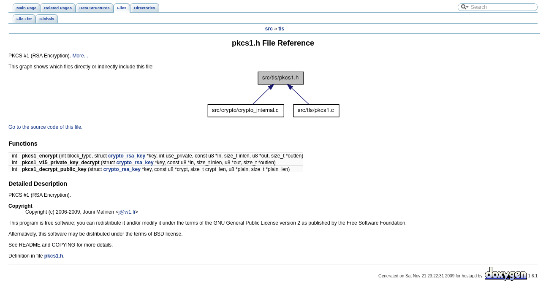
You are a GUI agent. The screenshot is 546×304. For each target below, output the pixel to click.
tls (281, 29)
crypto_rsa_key (126, 156)
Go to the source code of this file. (45, 127)
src (269, 29)
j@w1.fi (126, 212)
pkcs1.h (53, 256)
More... (80, 56)
